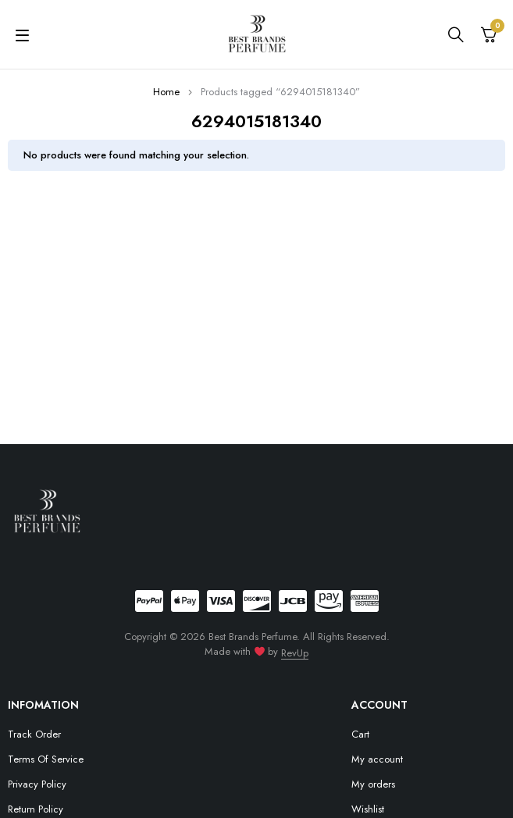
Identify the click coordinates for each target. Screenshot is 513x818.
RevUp (294, 653)
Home (166, 91)
